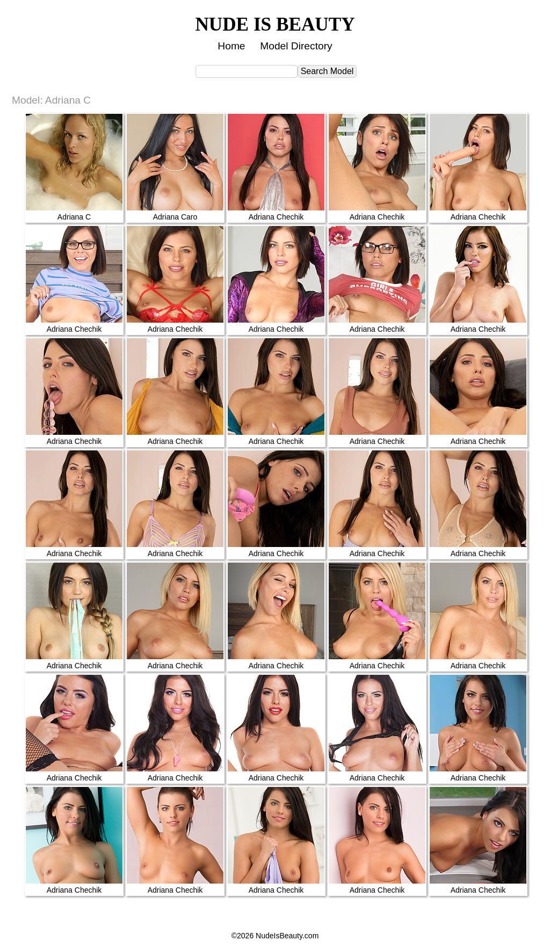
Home (231, 46)
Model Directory (296, 46)
